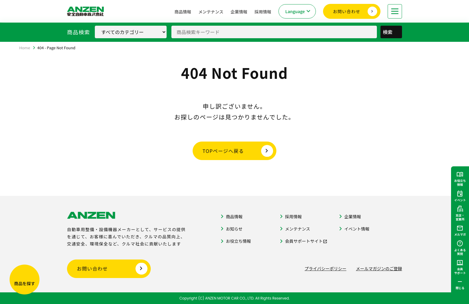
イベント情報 (356, 229)
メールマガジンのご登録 (379, 268)
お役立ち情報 (238, 241)
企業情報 (239, 12)
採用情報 (263, 12)
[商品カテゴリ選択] (131, 32)
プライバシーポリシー (325, 268)
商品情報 (182, 12)
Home (24, 47)
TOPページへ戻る (223, 150)
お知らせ (234, 229)
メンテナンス (210, 12)
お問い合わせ (346, 11)
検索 (392, 32)
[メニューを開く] (395, 11)
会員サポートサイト (304, 241)
